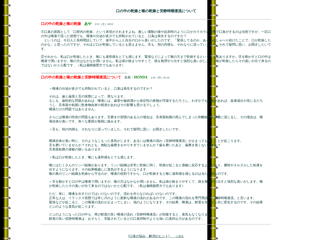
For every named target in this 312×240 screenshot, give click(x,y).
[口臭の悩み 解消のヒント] (156, 236)
